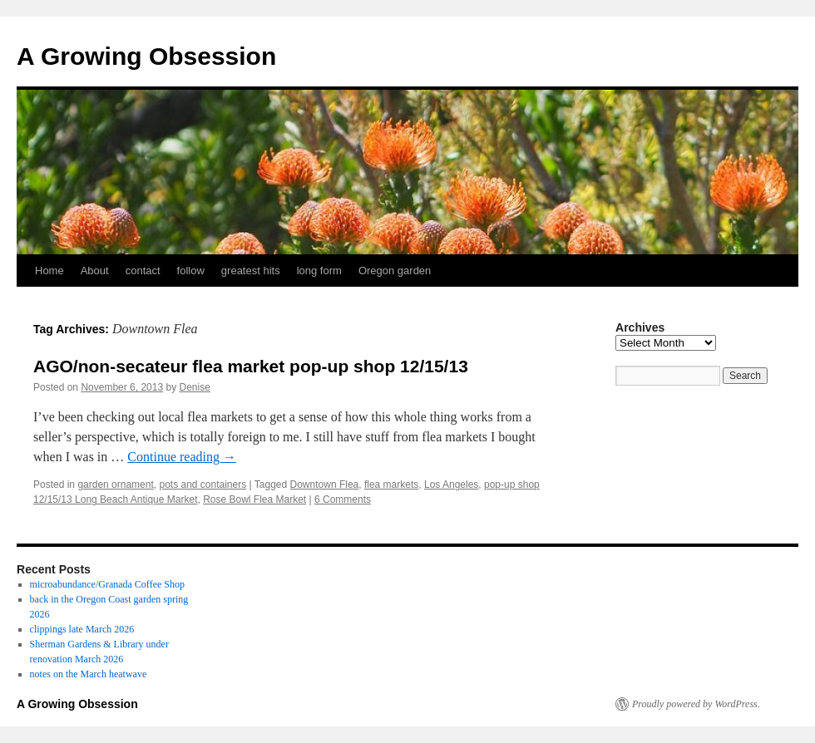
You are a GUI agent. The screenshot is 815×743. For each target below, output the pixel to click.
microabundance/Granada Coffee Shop (107, 584)
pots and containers (202, 484)
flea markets (391, 484)
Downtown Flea (324, 484)
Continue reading (181, 457)
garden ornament (115, 484)
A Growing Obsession (146, 56)
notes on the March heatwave (88, 674)
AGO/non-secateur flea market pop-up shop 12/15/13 (250, 366)
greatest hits (250, 270)
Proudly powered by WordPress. (696, 704)
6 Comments (342, 499)
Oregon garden (394, 270)
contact (143, 270)
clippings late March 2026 (82, 629)
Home (49, 270)
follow (191, 270)
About (95, 270)
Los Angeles (451, 484)
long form (319, 270)
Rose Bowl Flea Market (254, 499)
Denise (195, 387)
